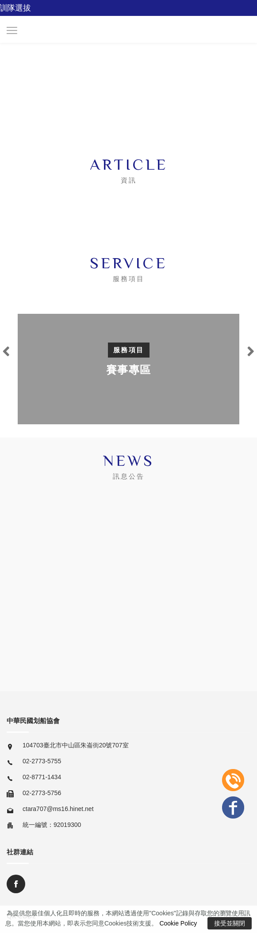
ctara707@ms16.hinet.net (58, 808)
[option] (128, 369)
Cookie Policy (178, 923)
